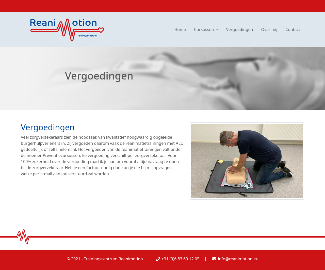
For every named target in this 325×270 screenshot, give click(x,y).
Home (180, 29)
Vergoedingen (239, 29)
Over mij (269, 29)
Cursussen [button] (204, 29)
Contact (292, 29)
